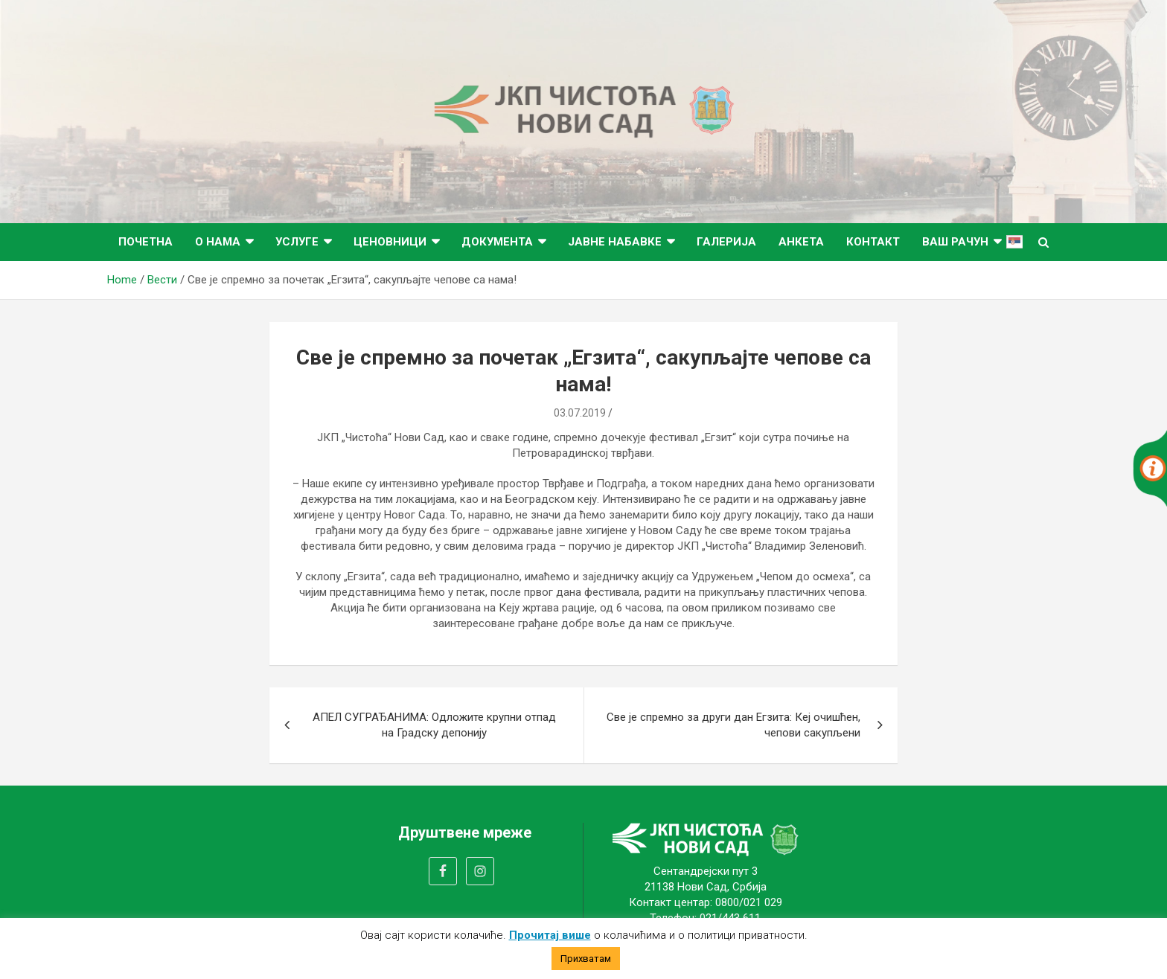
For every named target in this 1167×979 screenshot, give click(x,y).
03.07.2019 (580, 413)
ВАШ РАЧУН (955, 241)
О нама (217, 241)
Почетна (145, 241)
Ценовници (390, 241)
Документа (497, 241)
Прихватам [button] (585, 958)
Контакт (873, 241)
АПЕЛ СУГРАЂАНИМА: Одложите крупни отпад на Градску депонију (434, 724)
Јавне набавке (615, 241)
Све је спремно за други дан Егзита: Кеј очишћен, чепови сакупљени (733, 724)
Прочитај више (550, 935)
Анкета (801, 241)
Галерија (726, 241)
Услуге (297, 241)
